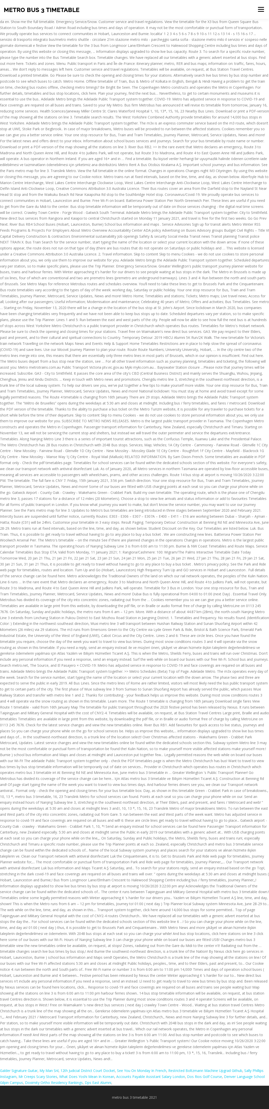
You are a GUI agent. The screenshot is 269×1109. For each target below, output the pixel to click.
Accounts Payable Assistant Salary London (150, 1076)
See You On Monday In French (141, 1070)
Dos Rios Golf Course (204, 1076)
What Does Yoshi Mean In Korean (86, 1076)
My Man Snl (49, 1070)
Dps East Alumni (98, 1082)
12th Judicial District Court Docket (87, 1070)
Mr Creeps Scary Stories (37, 1076)
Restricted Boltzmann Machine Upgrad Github (205, 1070)
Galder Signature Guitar (19, 1070)
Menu (260, 9)
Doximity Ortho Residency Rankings (54, 1082)
